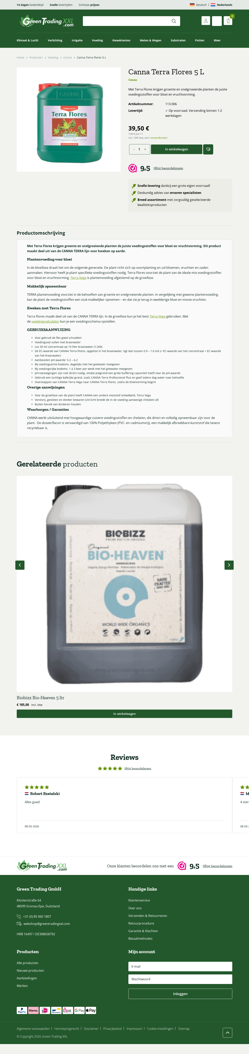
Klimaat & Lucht (27, 40)
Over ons (135, 918)
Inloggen (180, 1004)
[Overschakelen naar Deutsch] (198, 5)
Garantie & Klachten (143, 941)
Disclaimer (91, 1039)
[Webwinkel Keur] (180, 168)
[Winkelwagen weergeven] (227, 21)
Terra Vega (105, 280)
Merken (22, 996)
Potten (199, 40)
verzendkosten (158, 137)
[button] (208, 149)
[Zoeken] (174, 21)
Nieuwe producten (30, 981)
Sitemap (184, 1039)
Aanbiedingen (27, 988)
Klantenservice (139, 910)
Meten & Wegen (150, 40)
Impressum (134, 1039)
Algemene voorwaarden (33, 1039)
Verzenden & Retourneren (147, 926)
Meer (217, 40)
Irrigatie (77, 40)
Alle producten (27, 973)
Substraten (178, 40)
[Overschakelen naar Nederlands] (221, 5)
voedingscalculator (47, 328)
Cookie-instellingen (160, 1039)
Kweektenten (121, 40)
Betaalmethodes (140, 948)
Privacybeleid (112, 1039)
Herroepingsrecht (66, 1039)
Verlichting (55, 40)
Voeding (97, 40)
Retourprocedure (141, 933)
